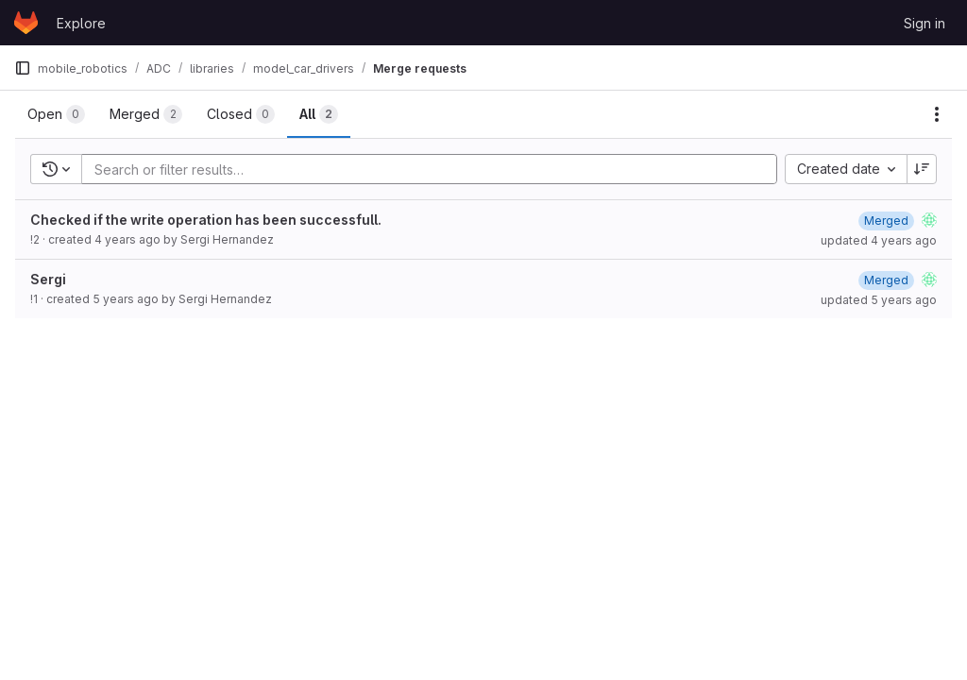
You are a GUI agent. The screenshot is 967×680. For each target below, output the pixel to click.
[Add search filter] (434, 169)
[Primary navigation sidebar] (23, 68)
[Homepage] (26, 23)
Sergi (48, 279)
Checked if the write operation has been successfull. (206, 220)
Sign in (924, 23)
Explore (81, 23)
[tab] (56, 114)
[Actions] (937, 114)
